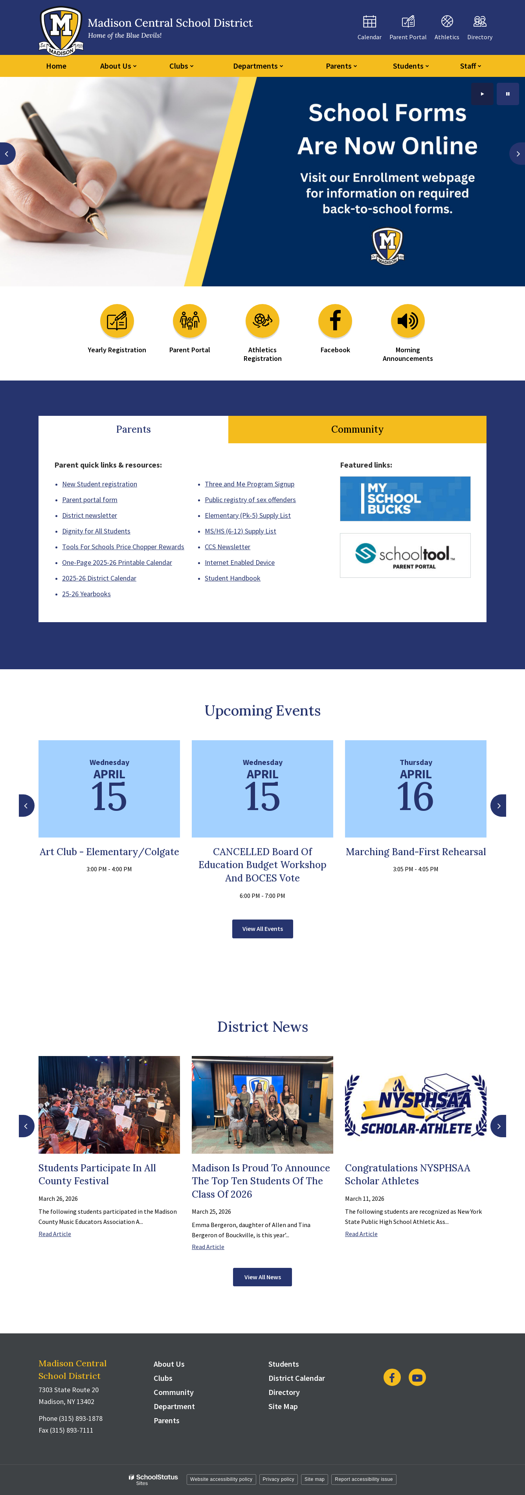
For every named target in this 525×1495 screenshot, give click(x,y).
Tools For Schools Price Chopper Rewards (123, 546)
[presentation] (8, 153)
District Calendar (296, 1378)
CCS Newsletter (227, 546)
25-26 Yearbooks (86, 593)
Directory (284, 1392)
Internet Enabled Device (240, 562)
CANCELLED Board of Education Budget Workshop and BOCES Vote (262, 865)
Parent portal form (89, 499)
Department (174, 1406)
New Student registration (99, 483)
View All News (262, 1277)
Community (357, 429)
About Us (169, 1364)
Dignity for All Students (96, 530)
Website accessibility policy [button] (221, 1479)
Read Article (55, 1234)
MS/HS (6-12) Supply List (240, 530)
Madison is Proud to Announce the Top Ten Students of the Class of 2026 (261, 1181)
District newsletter (89, 515)
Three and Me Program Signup (249, 483)
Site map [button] (315, 1479)
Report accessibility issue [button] (364, 1479)
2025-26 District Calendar (99, 578)
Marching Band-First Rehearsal (416, 852)
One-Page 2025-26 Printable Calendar (117, 562)
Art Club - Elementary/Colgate (109, 852)
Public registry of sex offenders (250, 499)
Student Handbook (233, 578)
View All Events (262, 928)
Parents (133, 429)
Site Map (283, 1406)
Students (283, 1364)
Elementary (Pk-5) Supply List (248, 515)
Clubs (163, 1378)
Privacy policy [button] (278, 1479)
